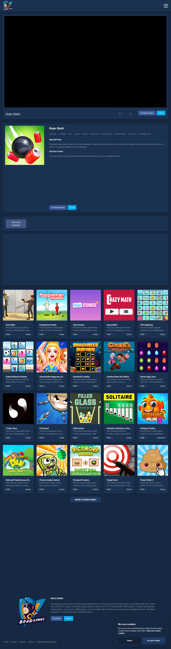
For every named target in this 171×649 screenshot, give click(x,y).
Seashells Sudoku (81, 377)
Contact (31, 642)
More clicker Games (85, 499)
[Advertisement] (107, 181)
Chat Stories (78, 325)
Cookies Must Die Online (118, 377)
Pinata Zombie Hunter (49, 480)
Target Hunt (112, 480)
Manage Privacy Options (46, 642)
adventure (107, 134)
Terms (6, 642)
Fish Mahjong (146, 325)
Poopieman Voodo (47, 325)
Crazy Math (112, 325)
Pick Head (44, 428)
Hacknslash (145, 134)
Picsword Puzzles (81, 480)
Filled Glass (78, 428)
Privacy (13, 642)
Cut (70, 134)
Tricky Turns (11, 428)
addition (132, 134)
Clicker (62, 134)
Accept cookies (153, 640)
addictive (94, 134)
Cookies (22, 642)
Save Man (10, 325)
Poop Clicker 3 (146, 480)
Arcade (52, 134)
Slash (77, 134)
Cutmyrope (119, 134)
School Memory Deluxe (16, 377)
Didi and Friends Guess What (19, 480)
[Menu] (166, 6)
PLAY (8, 334)
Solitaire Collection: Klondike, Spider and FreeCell (130, 428)
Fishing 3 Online (147, 428)
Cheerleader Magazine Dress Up (54, 377)
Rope (85, 134)
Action (129, 386)
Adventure (161, 438)
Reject (129, 640)
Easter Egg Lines (148, 377)
